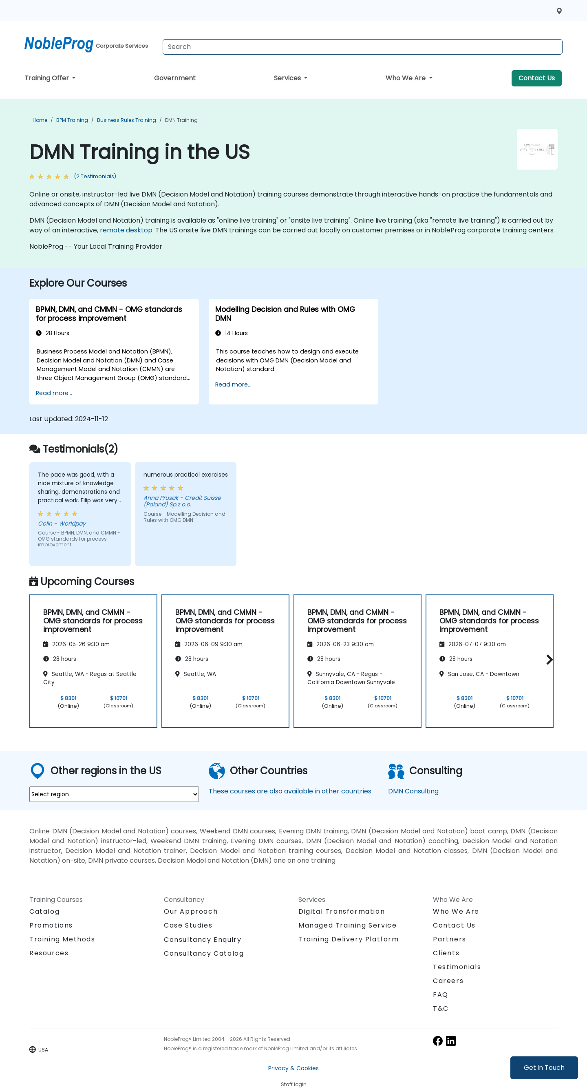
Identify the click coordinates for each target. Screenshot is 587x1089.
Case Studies (188, 925)
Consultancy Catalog (204, 953)
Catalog (44, 911)
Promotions (51, 925)
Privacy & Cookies (293, 1068)
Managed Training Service (347, 925)
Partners (449, 939)
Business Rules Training (126, 120)
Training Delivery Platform (348, 939)
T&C (441, 1008)
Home (40, 120)
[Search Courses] (363, 47)
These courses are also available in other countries (290, 791)
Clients (446, 953)
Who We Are (406, 78)
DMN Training (181, 120)
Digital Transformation (341, 911)
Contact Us (537, 78)
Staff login (294, 1084)
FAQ (440, 994)
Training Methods (62, 939)
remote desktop (126, 230)
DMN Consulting (413, 791)
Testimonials (457, 967)
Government (175, 78)
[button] (548, 660)
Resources (48, 953)
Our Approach (191, 911)
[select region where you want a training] (114, 794)
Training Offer (47, 78)
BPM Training (72, 120)
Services (288, 78)
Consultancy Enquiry (202, 939)
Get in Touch (544, 1067)
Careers (448, 980)
